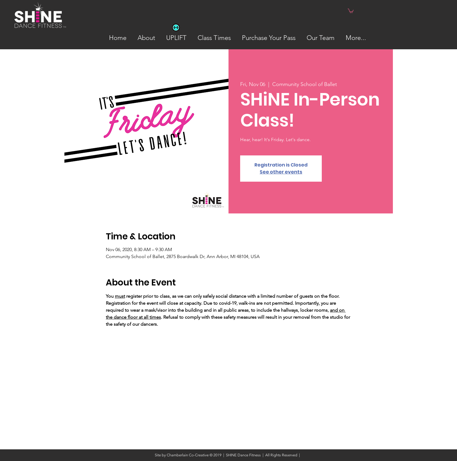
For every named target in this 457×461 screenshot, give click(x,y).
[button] (351, 10)
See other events (281, 172)
